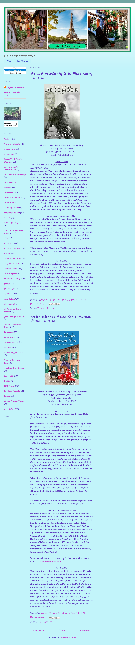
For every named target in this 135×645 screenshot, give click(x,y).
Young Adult (10, 409)
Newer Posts (38, 630)
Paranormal (9, 305)
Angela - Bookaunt (15, 87)
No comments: (37, 303)
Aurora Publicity (12, 145)
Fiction (7, 218)
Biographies (9, 150)
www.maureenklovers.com (48, 561)
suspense (8, 376)
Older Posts (86, 630)
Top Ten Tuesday (12, 392)
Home (9, 61)
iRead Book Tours (12, 259)
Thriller (7, 382)
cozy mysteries (45, 621)
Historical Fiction (46, 308)
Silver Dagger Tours (13, 353)
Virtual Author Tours (14, 402)
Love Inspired (10, 274)
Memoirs (8, 284)
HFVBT (7, 239)
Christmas (9, 203)
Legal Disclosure (22, 61)
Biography (9, 155)
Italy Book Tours (12, 264)
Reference (9, 333)
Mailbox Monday (12, 279)
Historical (8, 244)
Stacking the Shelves (14, 369)
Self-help (8, 348)
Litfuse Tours (10, 269)
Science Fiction (11, 343)
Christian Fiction (12, 198)
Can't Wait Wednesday (15, 175)
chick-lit (8, 188)
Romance (8, 338)
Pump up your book (14, 317)
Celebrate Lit (10, 183)
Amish (7, 140)
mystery (8, 294)
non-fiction (9, 300)
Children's (8, 193)
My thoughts (10, 289)
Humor (7, 254)
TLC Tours (9, 387)
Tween (7, 397)
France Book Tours (13, 223)
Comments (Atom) (68, 637)
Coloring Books (11, 208)
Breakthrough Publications (11, 169)
